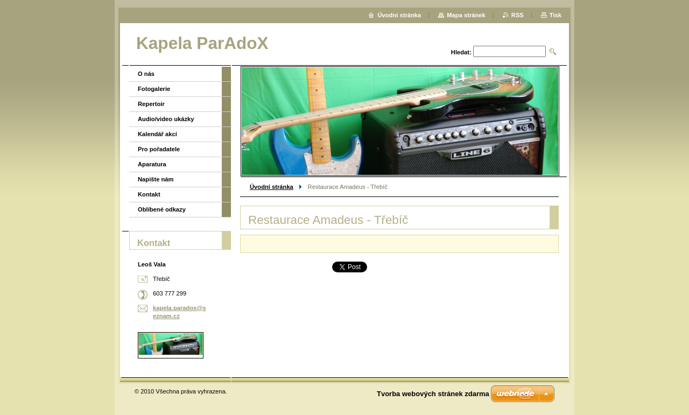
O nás (146, 74)
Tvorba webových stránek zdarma (433, 394)
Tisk (555, 15)
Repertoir (151, 104)
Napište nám (156, 179)
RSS (517, 15)
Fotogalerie (154, 89)
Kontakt (149, 194)
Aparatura (152, 164)
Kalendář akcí (157, 134)
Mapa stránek (466, 15)
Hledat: (461, 52)
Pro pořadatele (159, 149)
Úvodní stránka (271, 187)
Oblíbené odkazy (162, 209)
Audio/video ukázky (166, 119)
